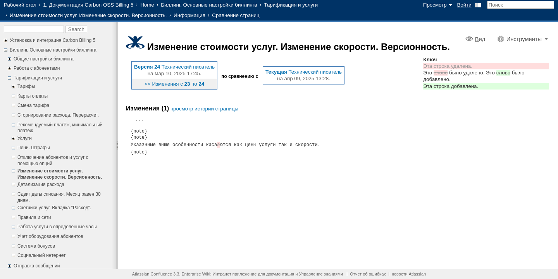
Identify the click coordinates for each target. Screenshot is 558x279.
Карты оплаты (32, 96)
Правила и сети (34, 217)
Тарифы (26, 86)
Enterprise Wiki (196, 274)
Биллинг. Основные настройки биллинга (209, 5)
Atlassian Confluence (152, 274)
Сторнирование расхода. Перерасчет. (58, 115)
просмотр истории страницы (204, 109)
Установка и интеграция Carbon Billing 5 (52, 40)
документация (280, 274)
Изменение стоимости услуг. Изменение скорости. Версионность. (88, 15)
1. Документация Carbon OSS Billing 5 (88, 5)
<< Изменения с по (174, 84)
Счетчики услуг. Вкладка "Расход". (54, 207)
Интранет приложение (235, 274)
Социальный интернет (41, 255)
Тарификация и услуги (291, 5)
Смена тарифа (33, 105)
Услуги (24, 138)
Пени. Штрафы (33, 147)
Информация (189, 15)
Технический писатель (188, 67)
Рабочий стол (20, 5)
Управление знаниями (321, 274)
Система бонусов (36, 246)
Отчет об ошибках (368, 274)
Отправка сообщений (37, 266)
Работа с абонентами (37, 68)
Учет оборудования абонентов (50, 236)
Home (147, 5)
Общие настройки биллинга (44, 59)
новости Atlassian (409, 274)
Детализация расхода (40, 184)
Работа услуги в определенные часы (57, 226)
